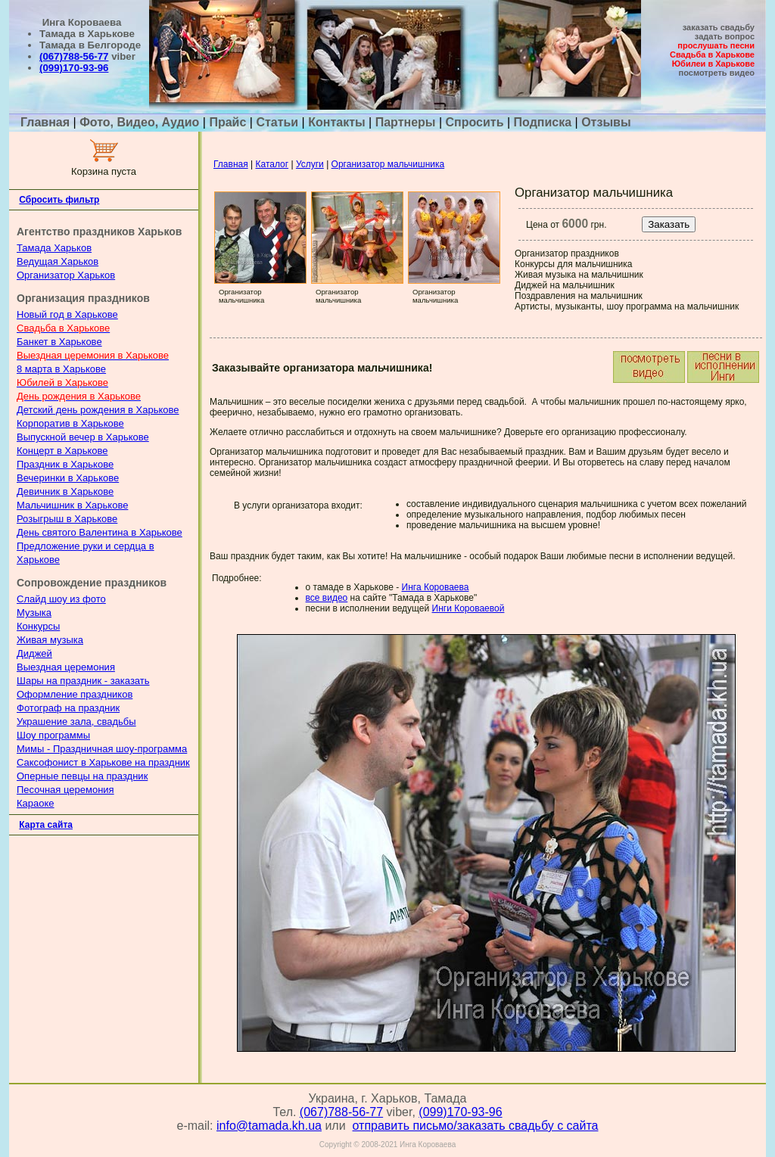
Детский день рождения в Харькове (98, 409)
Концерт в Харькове (62, 450)
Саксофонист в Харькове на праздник (103, 762)
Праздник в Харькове (65, 464)
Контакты (336, 122)
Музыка (34, 612)
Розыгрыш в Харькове (67, 518)
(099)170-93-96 (73, 67)
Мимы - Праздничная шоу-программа (102, 748)
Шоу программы (53, 735)
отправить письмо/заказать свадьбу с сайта (476, 1125)
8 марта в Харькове (61, 369)
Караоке (35, 803)
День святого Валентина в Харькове (99, 532)
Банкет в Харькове (59, 341)
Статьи (277, 122)
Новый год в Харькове (67, 314)
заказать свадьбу (719, 27)
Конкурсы (38, 626)
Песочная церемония (65, 789)
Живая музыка (50, 639)
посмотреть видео (717, 72)
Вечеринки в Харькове (68, 478)
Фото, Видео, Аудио (139, 122)
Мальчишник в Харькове (72, 505)
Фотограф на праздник (68, 708)
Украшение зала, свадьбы (76, 721)
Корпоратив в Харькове (70, 423)
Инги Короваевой (468, 608)
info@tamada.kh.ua (269, 1125)
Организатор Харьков (66, 275)
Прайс (227, 122)
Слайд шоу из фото (61, 599)
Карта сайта (46, 825)
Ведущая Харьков (57, 261)
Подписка (543, 122)
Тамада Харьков (54, 247)
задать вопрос (725, 36)
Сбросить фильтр (59, 199)
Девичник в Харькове (65, 491)
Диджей (34, 653)
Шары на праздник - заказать (83, 680)
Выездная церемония (66, 667)
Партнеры (405, 122)
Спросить (475, 122)
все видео (327, 597)
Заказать (668, 224)
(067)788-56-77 (73, 56)
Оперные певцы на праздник (82, 776)
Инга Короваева (435, 587)
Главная (46, 122)
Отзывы (605, 122)
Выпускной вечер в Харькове (83, 437)
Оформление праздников (74, 694)
